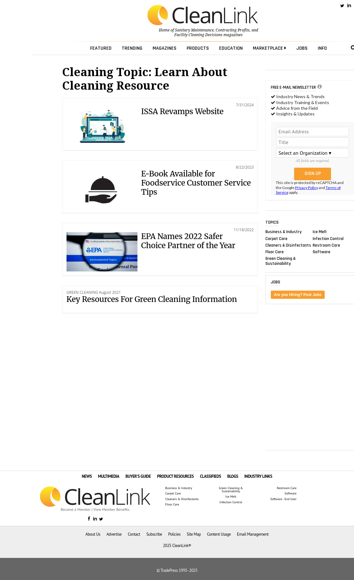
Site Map (194, 534)
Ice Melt (320, 232)
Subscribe (154, 534)
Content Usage (219, 534)
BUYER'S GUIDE (138, 476)
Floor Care (274, 251)
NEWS (87, 476)
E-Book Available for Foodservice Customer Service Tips (196, 183)
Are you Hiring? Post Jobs (298, 295)
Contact (134, 534)
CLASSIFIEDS (210, 476)
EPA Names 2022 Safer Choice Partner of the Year (188, 240)
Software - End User (283, 499)
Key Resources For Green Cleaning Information (152, 299)
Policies (174, 534)
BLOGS (232, 476)
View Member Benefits (111, 509)
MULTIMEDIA (108, 476)
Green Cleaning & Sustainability (280, 261)
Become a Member (76, 509)
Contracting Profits (233, 30)
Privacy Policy (306, 187)
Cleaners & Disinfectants (288, 245)
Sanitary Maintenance (194, 30)
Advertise (114, 534)
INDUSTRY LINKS (258, 476)
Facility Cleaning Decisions (198, 35)
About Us (92, 534)
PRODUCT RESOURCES (175, 476)
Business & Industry (283, 232)
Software (321, 251)
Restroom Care (326, 245)
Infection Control (328, 238)
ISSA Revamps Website (182, 111)
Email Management (253, 534)
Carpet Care (276, 238)
